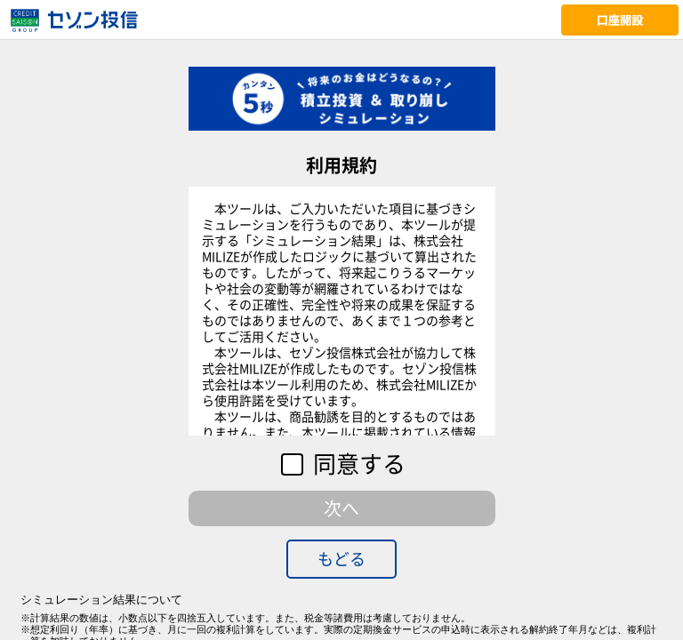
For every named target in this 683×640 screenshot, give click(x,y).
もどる (341, 559)
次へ (341, 508)
